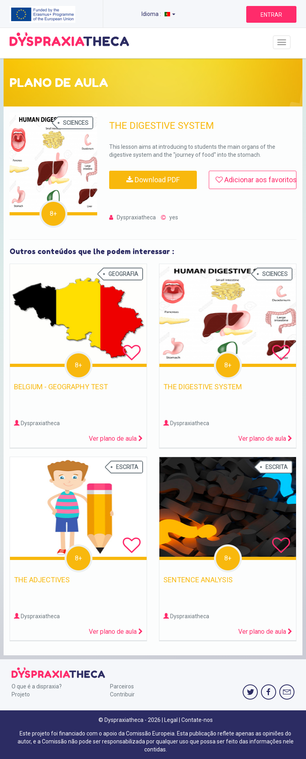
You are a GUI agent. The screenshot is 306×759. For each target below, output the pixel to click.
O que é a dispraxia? (37, 686)
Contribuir (122, 694)
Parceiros (122, 686)
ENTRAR (271, 15)
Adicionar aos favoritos (256, 179)
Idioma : (158, 14)
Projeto (21, 694)
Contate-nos (197, 720)
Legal (171, 720)
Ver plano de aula (116, 438)
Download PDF (153, 179)
